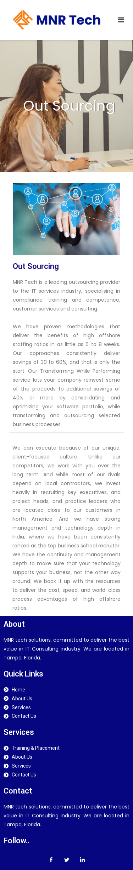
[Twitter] (66, 859)
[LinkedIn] (82, 859)
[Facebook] (51, 859)
